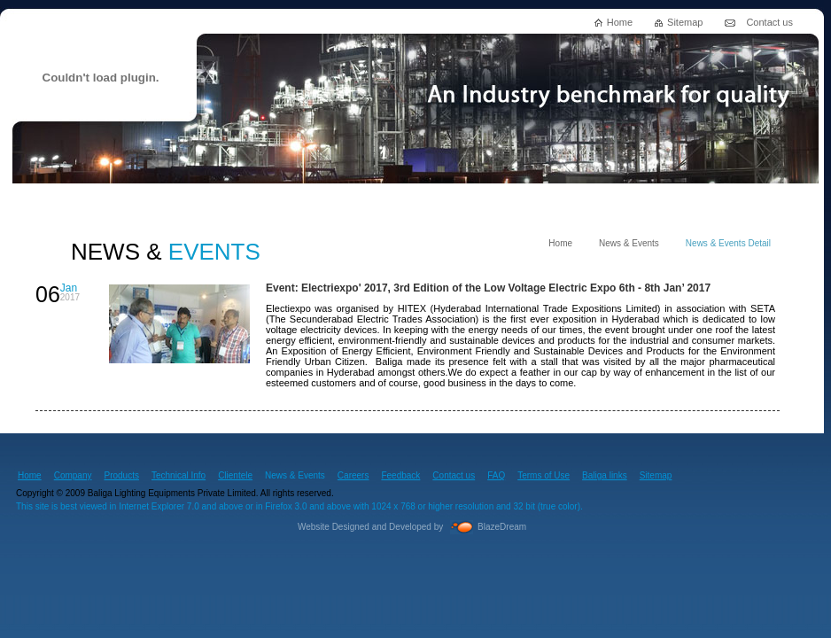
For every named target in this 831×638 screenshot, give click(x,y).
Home (620, 22)
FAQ (496, 475)
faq (684, 202)
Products (122, 475)
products (165, 202)
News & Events (629, 243)
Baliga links (604, 475)
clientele (388, 202)
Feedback (400, 475)
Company (73, 475)
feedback (768, 202)
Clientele (235, 475)
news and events (587, 202)
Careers (353, 475)
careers (482, 202)
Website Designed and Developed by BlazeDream (412, 527)
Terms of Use (543, 475)
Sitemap (685, 22)
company (63, 202)
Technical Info (178, 475)
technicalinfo (277, 202)
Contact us (769, 22)
